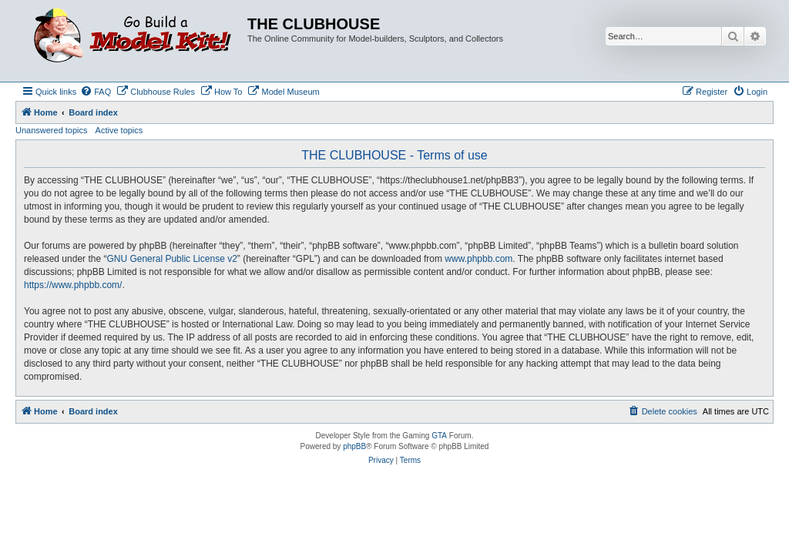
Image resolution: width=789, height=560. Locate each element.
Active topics (119, 130)
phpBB (354, 446)
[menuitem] (95, 91)
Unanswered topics (51, 130)
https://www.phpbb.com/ (73, 285)
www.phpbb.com (478, 258)
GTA (439, 435)
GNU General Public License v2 (171, 258)
